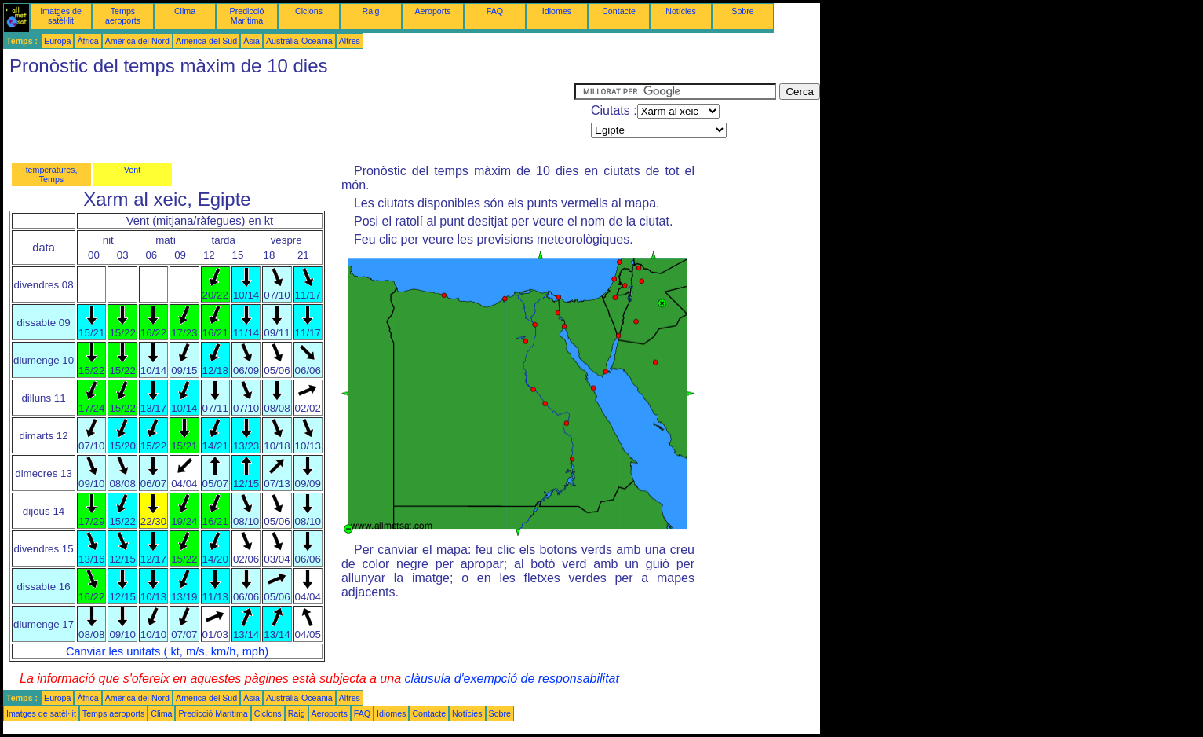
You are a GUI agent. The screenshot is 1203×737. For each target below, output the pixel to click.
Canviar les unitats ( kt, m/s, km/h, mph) (167, 651)
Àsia (251, 41)
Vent (132, 169)
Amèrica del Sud (206, 41)
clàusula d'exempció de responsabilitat (511, 678)
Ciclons (309, 11)
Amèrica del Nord (137, 41)
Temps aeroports (122, 15)
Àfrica (87, 41)
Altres (349, 41)
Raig (371, 11)
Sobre (742, 11)
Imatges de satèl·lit (61, 15)
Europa (57, 41)
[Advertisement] (288, 118)
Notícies (680, 11)
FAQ (495, 11)
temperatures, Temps (52, 174)
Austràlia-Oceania (299, 41)
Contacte (619, 11)
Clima (184, 11)
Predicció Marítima (247, 15)
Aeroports (432, 11)
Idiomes (556, 11)
